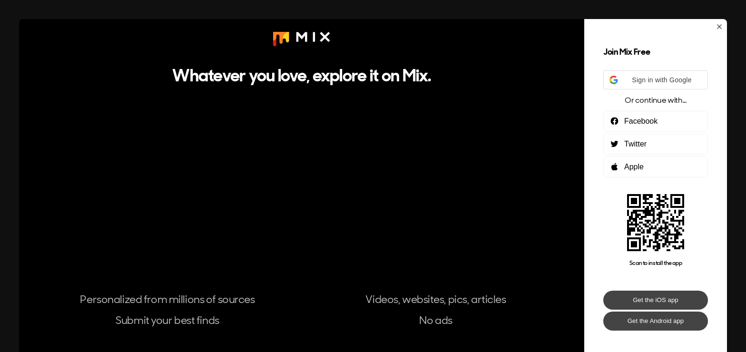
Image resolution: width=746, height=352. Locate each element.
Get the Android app (656, 320)
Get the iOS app (655, 299)
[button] (655, 79)
